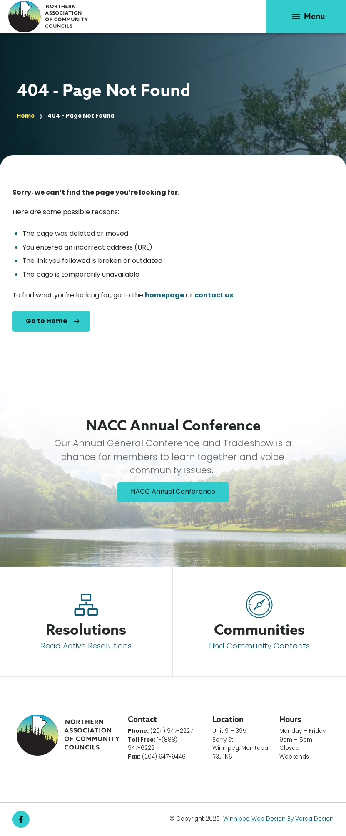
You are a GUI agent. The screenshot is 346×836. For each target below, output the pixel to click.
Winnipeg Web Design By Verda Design (278, 819)
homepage (164, 296)
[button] (306, 16)
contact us (213, 296)
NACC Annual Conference (173, 492)
